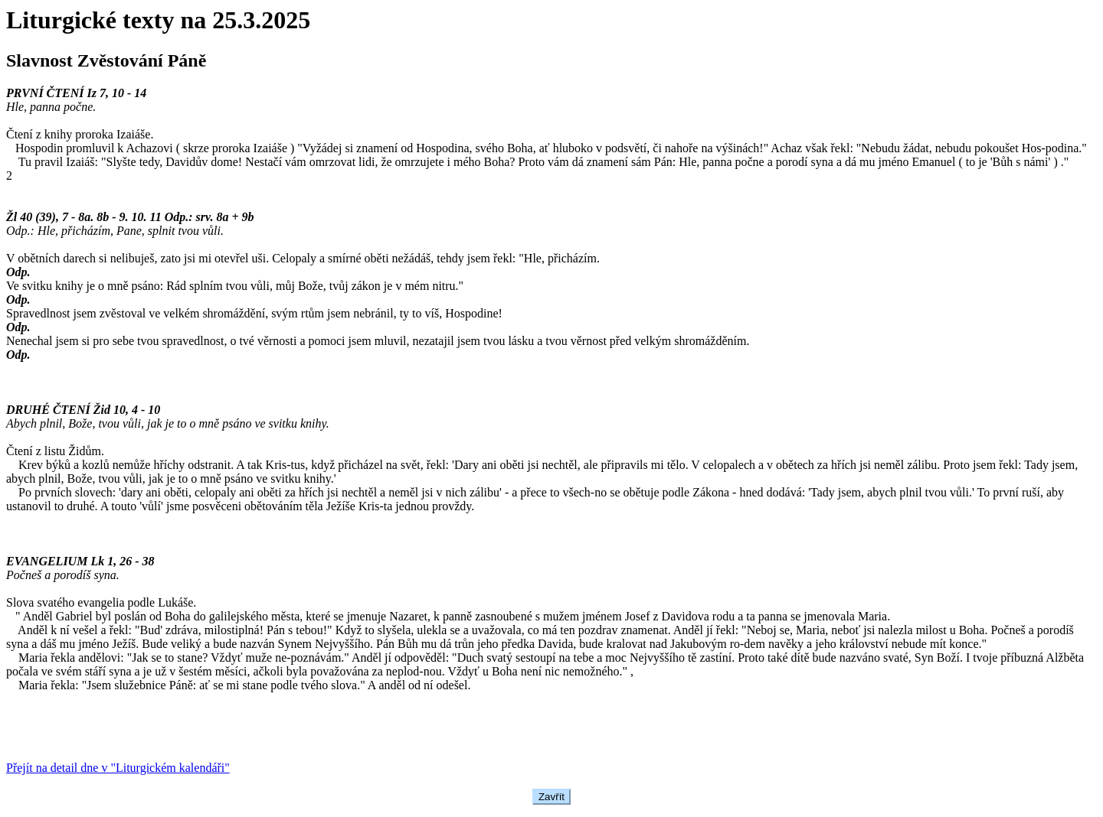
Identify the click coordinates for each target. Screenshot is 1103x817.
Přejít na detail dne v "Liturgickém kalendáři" (118, 767)
